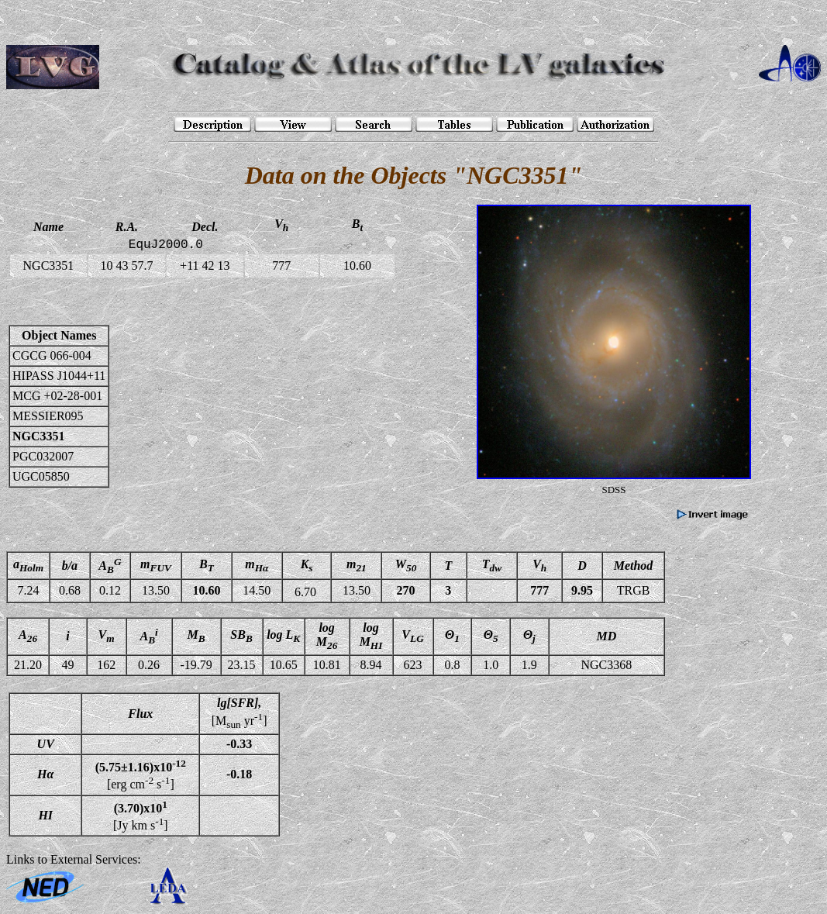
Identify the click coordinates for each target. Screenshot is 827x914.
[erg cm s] (140, 774)
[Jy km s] (140, 815)
